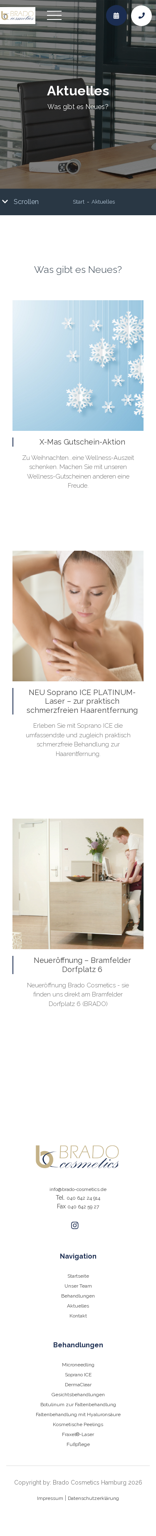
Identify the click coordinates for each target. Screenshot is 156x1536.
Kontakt (78, 1316)
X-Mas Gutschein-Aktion (82, 441)
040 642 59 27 (83, 1207)
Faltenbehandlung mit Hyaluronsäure (78, 1414)
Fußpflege (78, 1444)
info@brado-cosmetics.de (78, 1189)
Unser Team (78, 1286)
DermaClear (78, 1385)
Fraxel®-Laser (78, 1434)
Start (78, 202)
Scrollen (20, 202)
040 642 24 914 (83, 1198)
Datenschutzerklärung (93, 1498)
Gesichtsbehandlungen (78, 1394)
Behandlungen (78, 1296)
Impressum (50, 1498)
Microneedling (78, 1365)
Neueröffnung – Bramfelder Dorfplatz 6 (82, 965)
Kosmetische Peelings (78, 1424)
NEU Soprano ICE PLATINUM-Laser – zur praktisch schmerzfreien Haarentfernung (82, 701)
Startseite (78, 1276)
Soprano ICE (78, 1375)
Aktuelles (103, 202)
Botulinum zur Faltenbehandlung (78, 1404)
